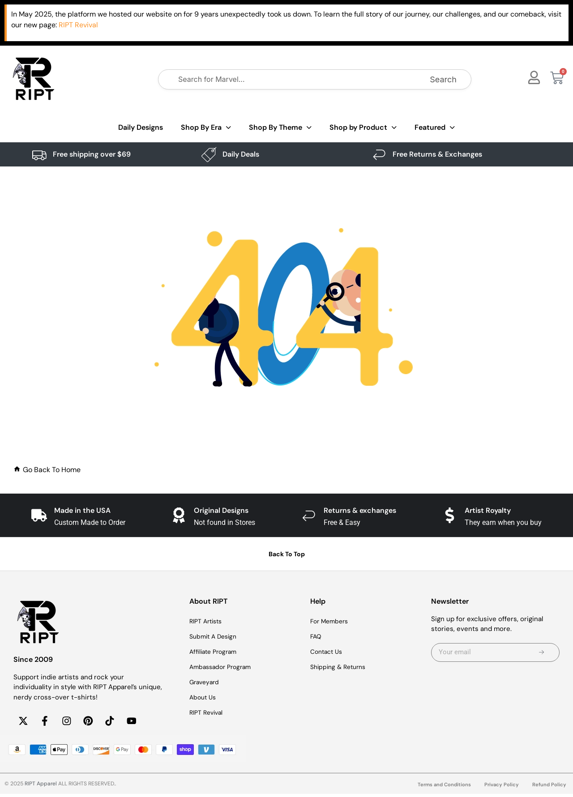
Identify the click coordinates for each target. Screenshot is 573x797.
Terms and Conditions (441, 787)
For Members (331, 621)
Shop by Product (363, 127)
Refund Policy (549, 787)
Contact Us (328, 652)
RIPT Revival (208, 712)
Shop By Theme (280, 127)
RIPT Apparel (41, 786)
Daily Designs (140, 127)
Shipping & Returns (340, 667)
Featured (435, 127)
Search (443, 79)
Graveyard (205, 682)
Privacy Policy (500, 787)
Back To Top (287, 554)
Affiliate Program (215, 652)
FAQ (316, 636)
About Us (203, 697)
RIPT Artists (207, 621)
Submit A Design (215, 636)
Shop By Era (206, 127)
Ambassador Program (223, 667)
